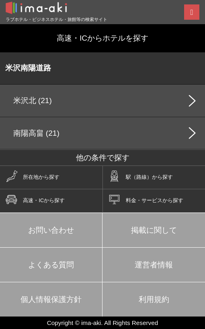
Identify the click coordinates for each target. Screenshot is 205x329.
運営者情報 (154, 265)
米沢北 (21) (32, 100)
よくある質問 (51, 265)
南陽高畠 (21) (36, 133)
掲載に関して (154, 230)
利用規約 (154, 299)
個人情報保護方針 (51, 299)
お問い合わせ (51, 230)
